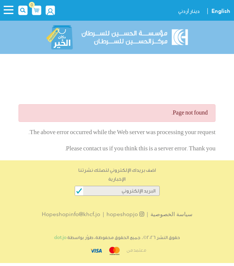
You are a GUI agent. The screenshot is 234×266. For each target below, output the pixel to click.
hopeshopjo (125, 214)
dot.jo (60, 237)
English (220, 11)
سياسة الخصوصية (171, 214)
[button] (36, 9)
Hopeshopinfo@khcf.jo (71, 214)
